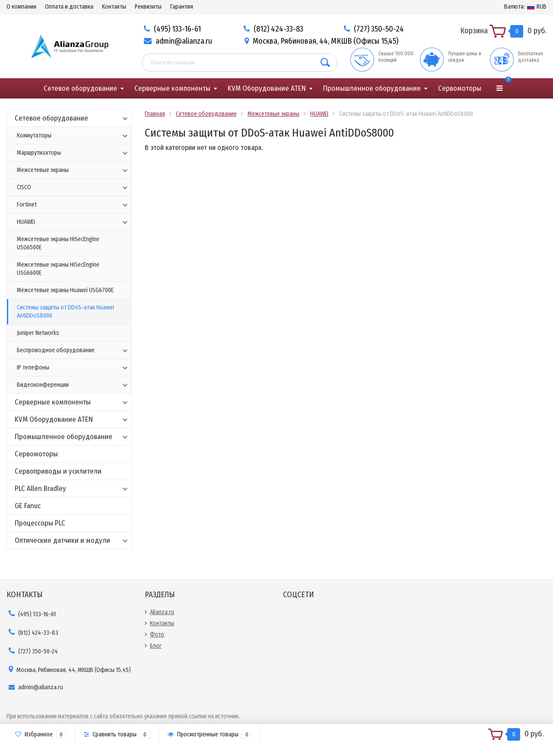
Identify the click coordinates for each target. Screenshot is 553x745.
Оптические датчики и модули (72, 540)
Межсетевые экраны (73, 170)
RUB (525, 6)
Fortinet (73, 205)
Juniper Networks (38, 333)
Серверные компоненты (172, 88)
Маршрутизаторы (73, 153)
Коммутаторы (73, 135)
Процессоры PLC (40, 523)
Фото (157, 634)
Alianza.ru (162, 612)
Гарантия (181, 6)
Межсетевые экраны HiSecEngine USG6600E (58, 269)
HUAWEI (73, 222)
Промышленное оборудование (372, 88)
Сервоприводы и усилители (58, 471)
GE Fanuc (28, 505)
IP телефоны (73, 367)
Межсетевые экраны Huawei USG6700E (65, 290)
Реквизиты (148, 6)
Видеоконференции (73, 385)
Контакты (114, 6)
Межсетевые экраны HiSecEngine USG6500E (58, 243)
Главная (155, 114)
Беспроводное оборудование (73, 350)
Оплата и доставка (69, 6)
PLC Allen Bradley (72, 488)
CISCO (73, 187)
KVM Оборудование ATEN (267, 88)
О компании (21, 6)
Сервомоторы (459, 88)
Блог (156, 645)
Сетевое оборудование (80, 88)
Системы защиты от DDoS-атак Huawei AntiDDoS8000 (65, 311)
